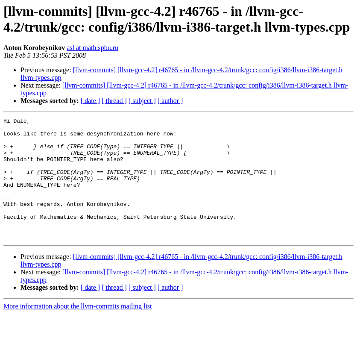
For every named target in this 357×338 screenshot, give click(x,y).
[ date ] (90, 100)
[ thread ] (114, 100)
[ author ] (170, 100)
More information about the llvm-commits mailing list (77, 330)
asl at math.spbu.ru (92, 47)
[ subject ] (142, 100)
